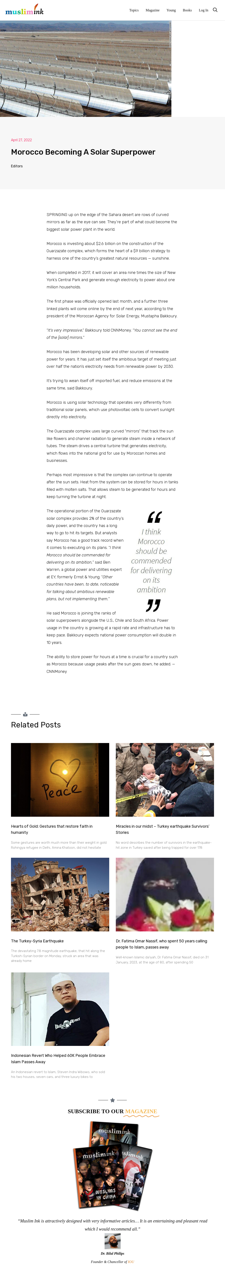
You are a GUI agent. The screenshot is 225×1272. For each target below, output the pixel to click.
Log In (203, 10)
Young (171, 10)
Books (187, 10)
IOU (131, 1262)
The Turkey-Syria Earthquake (37, 941)
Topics (134, 10)
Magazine (153, 10)
